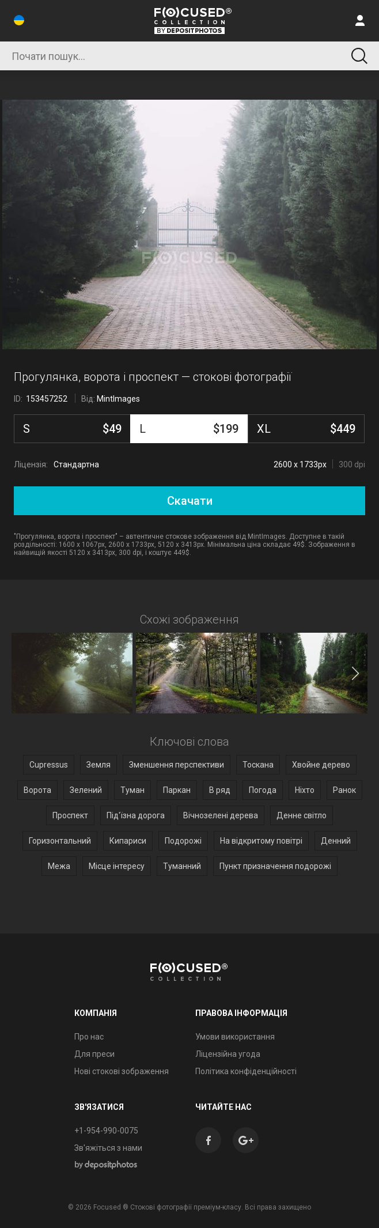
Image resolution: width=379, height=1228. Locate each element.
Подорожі (183, 840)
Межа (59, 866)
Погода (262, 790)
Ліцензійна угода (227, 1054)
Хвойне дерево (321, 764)
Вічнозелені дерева (220, 815)
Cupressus (48, 764)
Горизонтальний (60, 840)
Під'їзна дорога (136, 815)
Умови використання (235, 1036)
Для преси (94, 1054)
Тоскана (258, 764)
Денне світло (301, 815)
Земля (98, 764)
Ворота (37, 790)
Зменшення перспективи (176, 764)
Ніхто (304, 790)
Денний (336, 840)
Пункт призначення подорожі (275, 866)
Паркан (177, 790)
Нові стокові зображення (121, 1071)
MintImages (118, 398)
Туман (132, 790)
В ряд (219, 790)
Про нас (89, 1036)
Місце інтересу (117, 866)
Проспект (70, 815)
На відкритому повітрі (261, 840)
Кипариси (127, 840)
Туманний (182, 866)
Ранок (344, 790)
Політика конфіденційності (246, 1071)
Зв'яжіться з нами (108, 1148)
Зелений (86, 790)
